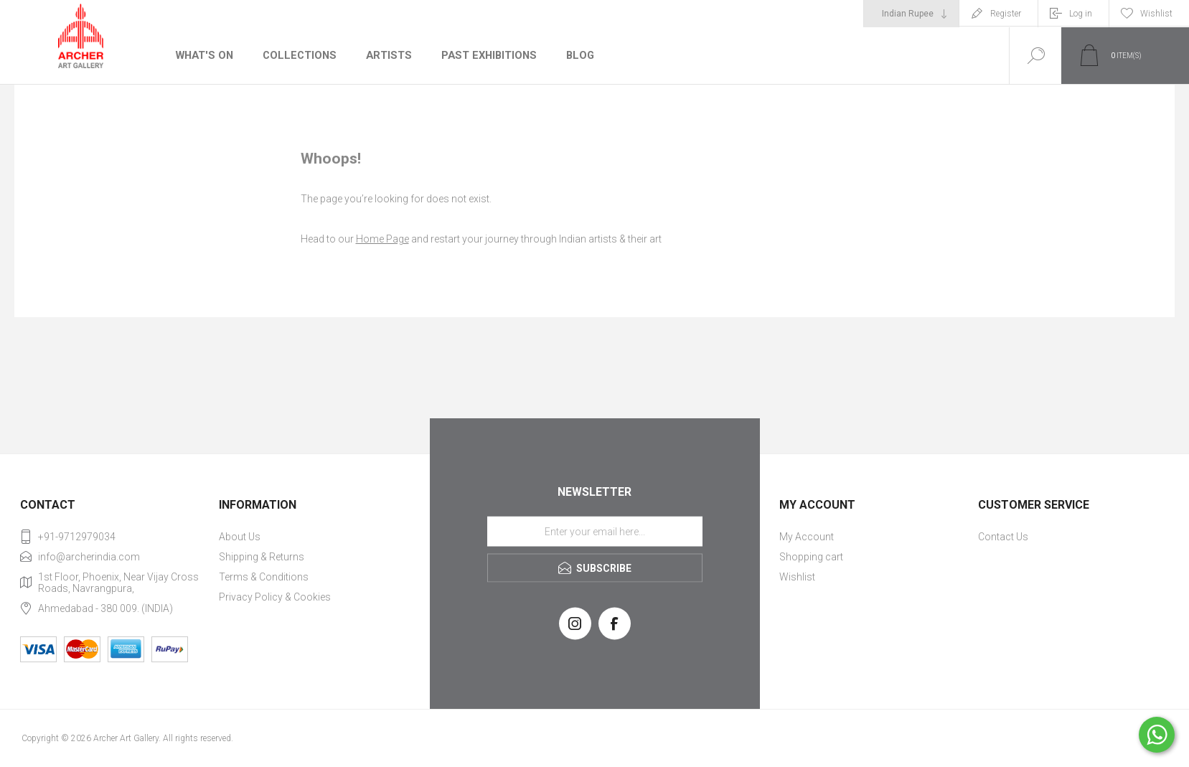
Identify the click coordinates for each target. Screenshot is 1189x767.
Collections (297, 55)
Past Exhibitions (484, 55)
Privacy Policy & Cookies (275, 597)
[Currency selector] (911, 13)
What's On (204, 55)
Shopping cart (811, 557)
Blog (574, 55)
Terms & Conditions (264, 577)
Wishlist (797, 577)
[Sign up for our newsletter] (594, 531)
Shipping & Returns (261, 557)
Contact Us (1003, 536)
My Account (806, 536)
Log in (1080, 14)
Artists (385, 55)
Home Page (382, 239)
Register (1005, 14)
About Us (239, 536)
